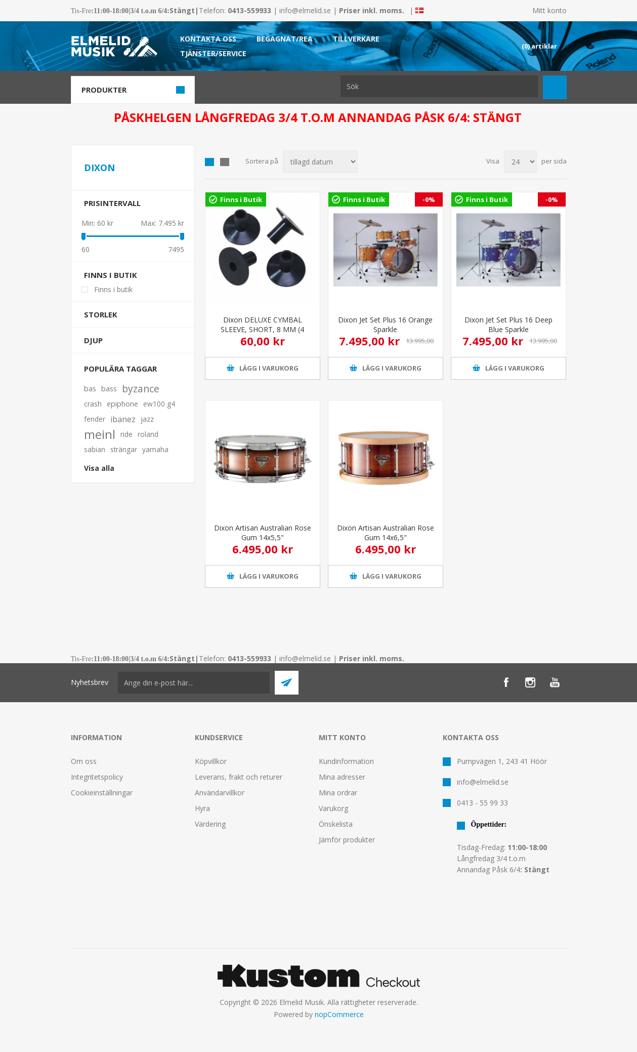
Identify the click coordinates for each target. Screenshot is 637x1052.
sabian (94, 449)
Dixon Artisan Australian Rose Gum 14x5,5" (262, 532)
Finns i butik (110, 275)
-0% (428, 199)
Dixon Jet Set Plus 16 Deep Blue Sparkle (508, 324)
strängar (123, 449)
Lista (224, 162)
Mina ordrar (338, 792)
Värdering (210, 824)
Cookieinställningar (102, 792)
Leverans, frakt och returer (238, 777)
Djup (93, 340)
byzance (140, 388)
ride (126, 434)
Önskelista (336, 824)
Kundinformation (346, 761)
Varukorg (333, 808)
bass (109, 388)
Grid (209, 162)
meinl (99, 434)
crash (93, 404)
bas (90, 388)
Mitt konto (549, 10)
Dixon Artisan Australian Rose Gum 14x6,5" (385, 532)
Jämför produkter (347, 839)
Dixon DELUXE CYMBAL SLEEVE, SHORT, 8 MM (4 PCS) (262, 329)
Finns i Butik (241, 199)
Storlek (100, 314)
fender (94, 419)
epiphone (122, 404)
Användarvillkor (219, 792)
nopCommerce (339, 1014)
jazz (147, 419)
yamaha (155, 449)
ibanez (123, 419)
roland (148, 434)
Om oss (84, 761)
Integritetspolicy (97, 777)
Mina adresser (342, 777)
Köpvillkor (211, 761)
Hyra (202, 808)
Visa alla (99, 468)
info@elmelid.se (305, 10)
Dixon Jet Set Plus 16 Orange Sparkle (385, 324)
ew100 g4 (159, 404)
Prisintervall (112, 203)
